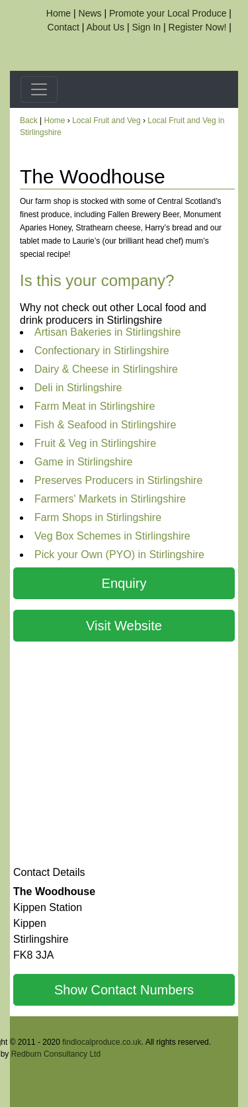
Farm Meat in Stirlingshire (94, 406)
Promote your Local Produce (167, 13)
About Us (106, 27)
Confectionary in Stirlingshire (101, 350)
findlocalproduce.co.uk (101, 1042)
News (90, 13)
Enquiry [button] (124, 583)
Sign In (146, 27)
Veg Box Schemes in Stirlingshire (112, 536)
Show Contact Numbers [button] (124, 990)
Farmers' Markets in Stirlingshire (110, 499)
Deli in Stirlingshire (78, 387)
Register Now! (198, 27)
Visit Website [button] (124, 625)
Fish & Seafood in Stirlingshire (105, 424)
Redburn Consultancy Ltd (56, 1054)
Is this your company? (97, 280)
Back (29, 120)
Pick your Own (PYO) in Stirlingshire (119, 554)
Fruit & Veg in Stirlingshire (95, 443)
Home (58, 13)
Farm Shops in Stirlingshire (97, 517)
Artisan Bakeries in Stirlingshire (107, 332)
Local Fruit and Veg (106, 120)
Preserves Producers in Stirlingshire (118, 480)
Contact (63, 27)
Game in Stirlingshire (83, 461)
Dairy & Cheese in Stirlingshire (106, 369)
